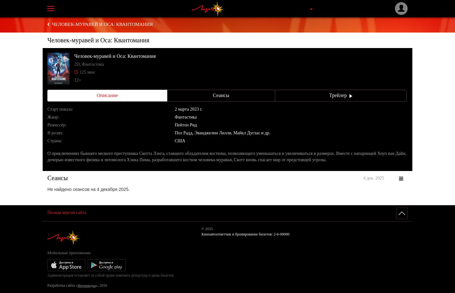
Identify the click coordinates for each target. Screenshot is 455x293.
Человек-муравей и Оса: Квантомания (102, 24)
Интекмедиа (87, 285)
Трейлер (340, 95)
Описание (107, 95)
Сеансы (221, 95)
